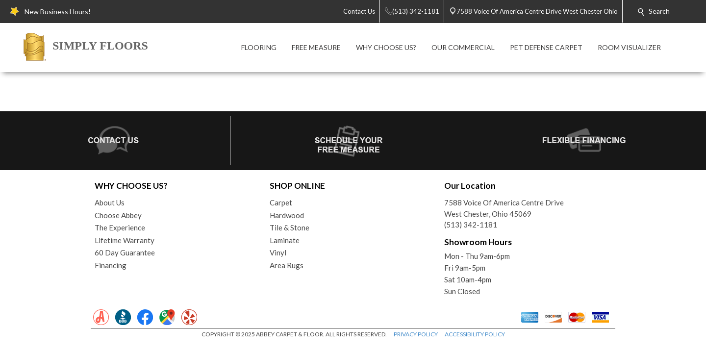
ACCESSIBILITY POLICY (475, 334)
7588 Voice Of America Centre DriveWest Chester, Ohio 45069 (504, 208)
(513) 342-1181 (470, 224)
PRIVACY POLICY (416, 334)
